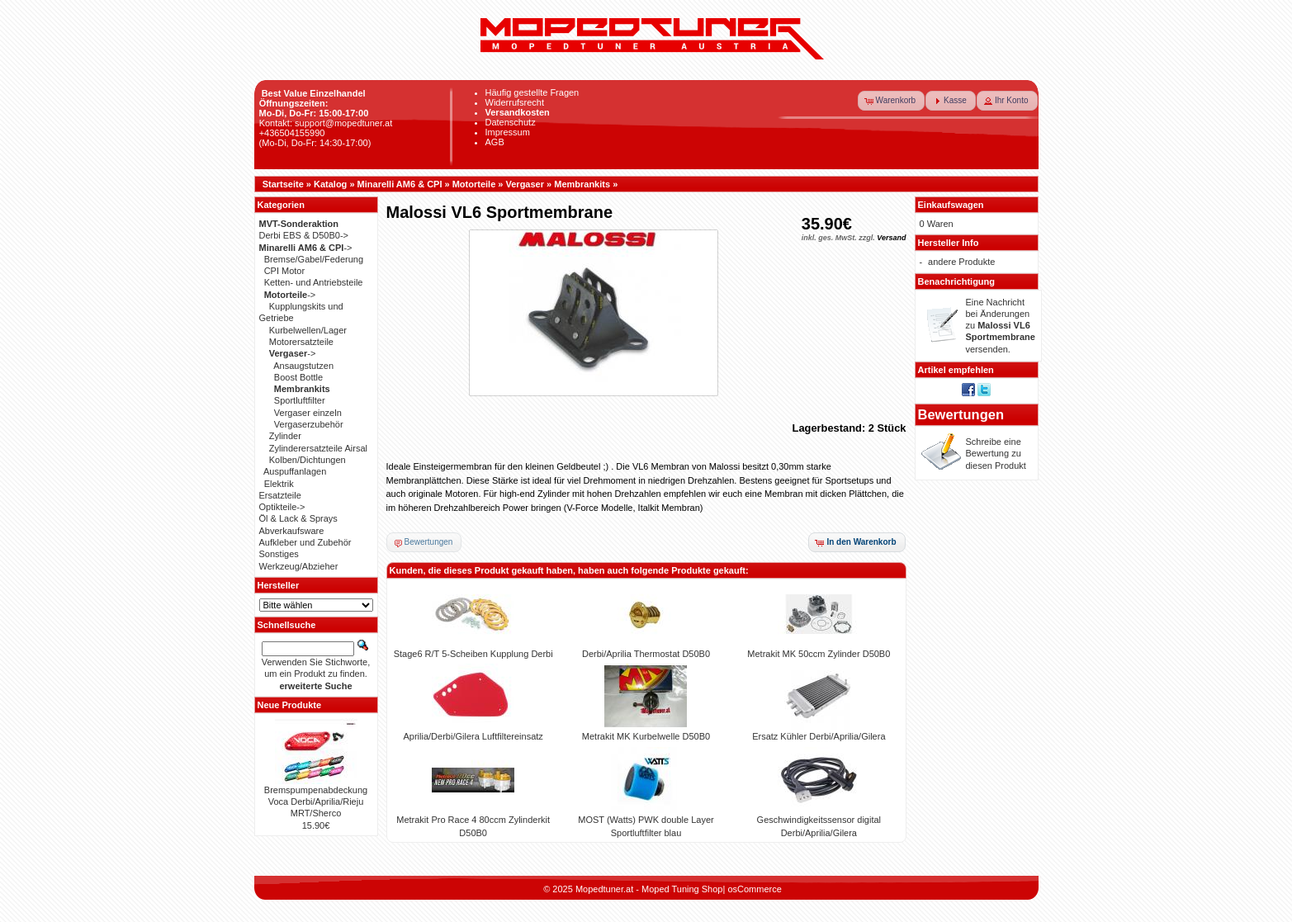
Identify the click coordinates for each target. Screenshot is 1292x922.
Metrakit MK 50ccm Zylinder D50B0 (818, 654)
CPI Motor (284, 271)
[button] (891, 101)
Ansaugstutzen (303, 366)
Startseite (283, 184)
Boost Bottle (298, 377)
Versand (891, 238)
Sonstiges (279, 554)
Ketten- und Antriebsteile (313, 282)
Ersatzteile (280, 495)
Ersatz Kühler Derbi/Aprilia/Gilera (818, 736)
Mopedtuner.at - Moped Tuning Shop (649, 889)
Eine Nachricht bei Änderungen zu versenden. (1000, 325)
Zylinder (285, 436)
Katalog (330, 184)
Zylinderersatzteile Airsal (318, 448)
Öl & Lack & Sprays (298, 518)
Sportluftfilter (299, 400)
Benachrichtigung (957, 281)
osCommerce (754, 889)
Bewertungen (961, 414)
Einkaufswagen (951, 205)
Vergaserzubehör (308, 424)
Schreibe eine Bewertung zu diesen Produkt (996, 453)
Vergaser (525, 184)
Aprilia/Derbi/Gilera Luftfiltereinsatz (472, 736)
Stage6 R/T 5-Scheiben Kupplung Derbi (473, 654)
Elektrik (279, 484)
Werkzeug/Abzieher (298, 566)
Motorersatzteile (301, 342)
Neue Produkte (290, 705)
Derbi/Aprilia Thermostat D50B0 (646, 654)
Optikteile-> (282, 507)
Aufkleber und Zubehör (305, 542)
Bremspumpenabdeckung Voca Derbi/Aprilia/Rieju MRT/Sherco (315, 802)
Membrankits (582, 184)
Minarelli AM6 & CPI (399, 184)
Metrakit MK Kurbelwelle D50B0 (646, 736)
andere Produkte (961, 262)
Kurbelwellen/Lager (308, 330)
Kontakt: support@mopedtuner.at (326, 123)
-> (306, 248)
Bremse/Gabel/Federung (313, 259)
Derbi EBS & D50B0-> (304, 235)
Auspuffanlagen (294, 471)
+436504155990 (292, 133)
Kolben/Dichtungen (307, 460)
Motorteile (474, 184)
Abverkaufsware (291, 531)
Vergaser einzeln (308, 413)
